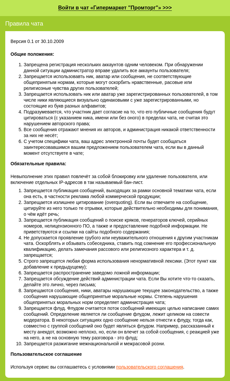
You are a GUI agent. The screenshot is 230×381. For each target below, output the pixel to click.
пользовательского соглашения (149, 367)
